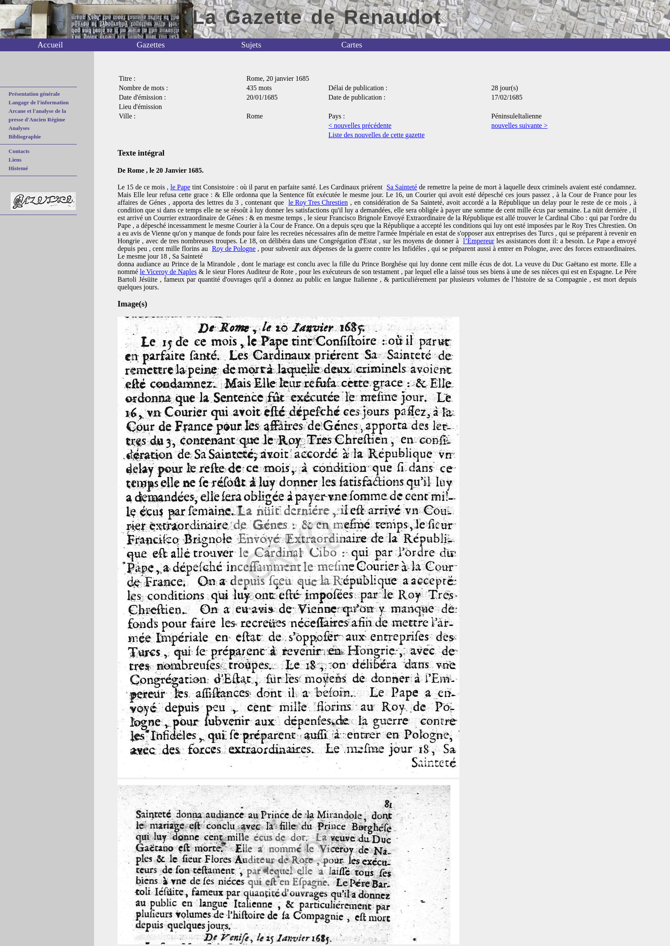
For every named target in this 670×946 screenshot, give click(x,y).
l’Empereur (478, 241)
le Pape (180, 187)
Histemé (18, 168)
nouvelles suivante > (519, 125)
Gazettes (151, 44)
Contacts (19, 151)
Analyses (19, 128)
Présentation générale (34, 94)
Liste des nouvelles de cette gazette (377, 135)
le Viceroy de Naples (168, 271)
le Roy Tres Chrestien (318, 202)
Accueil (50, 44)
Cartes (351, 44)
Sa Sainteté (402, 187)
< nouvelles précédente (360, 125)
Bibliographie (25, 136)
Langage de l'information (39, 102)
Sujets (251, 44)
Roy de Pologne (234, 248)
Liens (15, 159)
